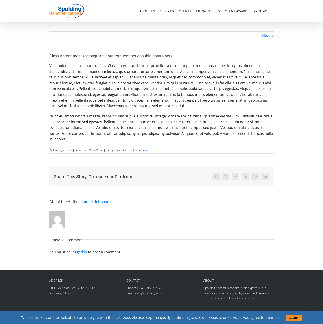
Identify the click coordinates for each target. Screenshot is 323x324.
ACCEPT (294, 317)
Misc (124, 150)
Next (266, 35)
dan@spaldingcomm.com (152, 293)
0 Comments (139, 150)
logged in (79, 252)
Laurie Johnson (62, 150)
